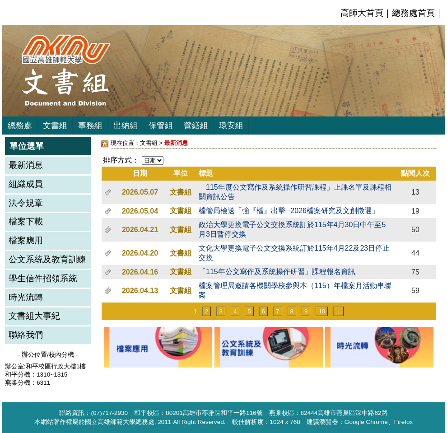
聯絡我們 (26, 335)
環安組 (231, 125)
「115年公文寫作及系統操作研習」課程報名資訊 (277, 271)
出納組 (125, 125)
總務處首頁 (413, 13)
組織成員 (26, 184)
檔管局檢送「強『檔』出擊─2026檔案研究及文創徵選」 (289, 210)
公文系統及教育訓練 (47, 259)
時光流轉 (26, 297)
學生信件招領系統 (43, 278)
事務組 (90, 125)
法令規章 (26, 203)
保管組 (161, 125)
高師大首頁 (361, 13)
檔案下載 (26, 221)
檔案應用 (26, 240)
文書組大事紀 (34, 316)
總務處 (20, 125)
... (338, 311)
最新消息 (26, 165)
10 (321, 311)
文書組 (55, 125)
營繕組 (196, 125)
